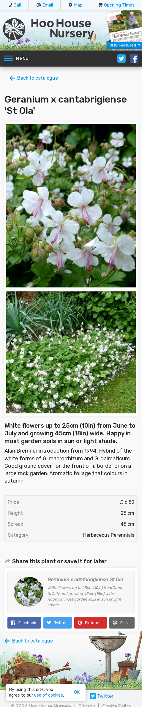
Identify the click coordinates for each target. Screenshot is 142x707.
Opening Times (119, 5)
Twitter (60, 623)
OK (77, 692)
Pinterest (93, 623)
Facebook (27, 623)
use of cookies (48, 695)
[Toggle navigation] (8, 58)
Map (78, 5)
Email (47, 5)
